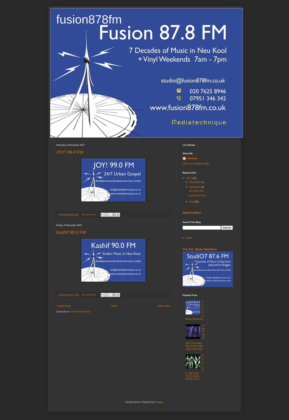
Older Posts (163, 306)
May (191, 201)
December (195, 182)
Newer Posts (64, 306)
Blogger (159, 402)
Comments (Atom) (80, 311)
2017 (189, 178)
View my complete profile (196, 163)
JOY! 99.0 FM (69, 152)
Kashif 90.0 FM (71, 232)
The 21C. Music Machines (200, 249)
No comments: (89, 214)
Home (114, 306)
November (195, 187)
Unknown (192, 158)
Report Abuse (192, 212)
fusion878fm (89, 19)
